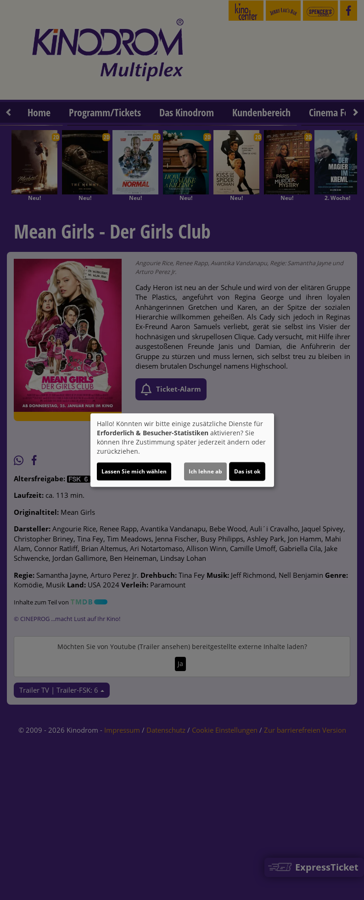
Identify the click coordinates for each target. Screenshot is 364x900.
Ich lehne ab (205, 471)
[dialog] (182, 450)
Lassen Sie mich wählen (134, 471)
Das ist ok (247, 471)
